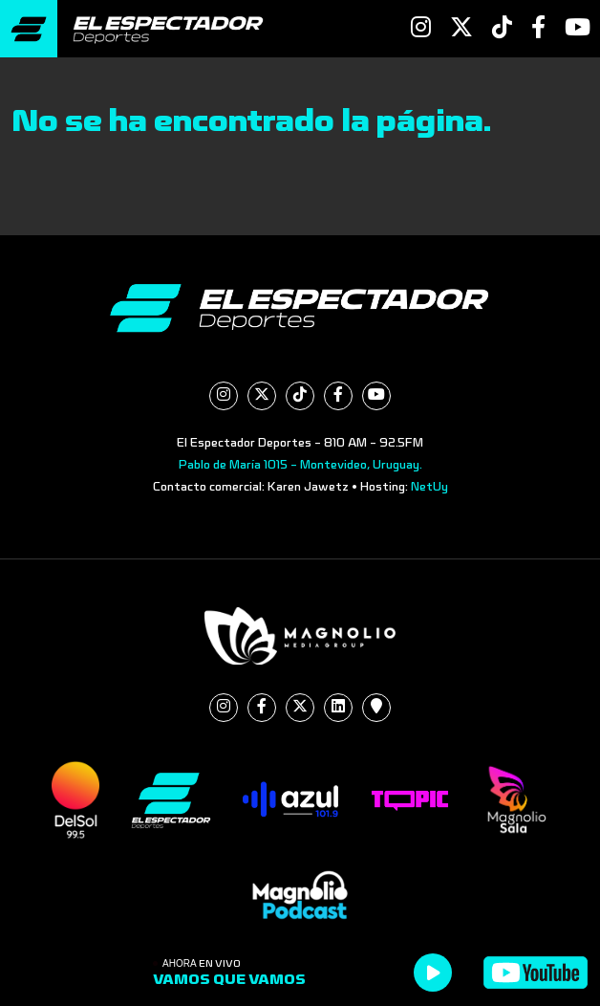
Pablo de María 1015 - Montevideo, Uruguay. (300, 464)
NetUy (429, 486)
